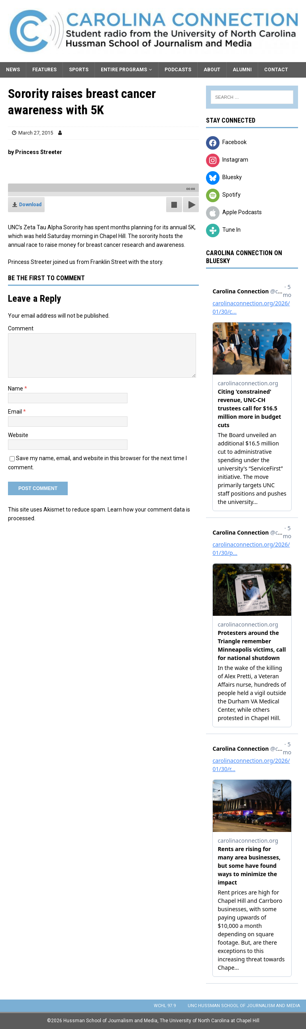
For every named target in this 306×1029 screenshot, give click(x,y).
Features (44, 69)
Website (18, 435)
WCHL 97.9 (165, 1005)
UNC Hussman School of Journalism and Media (244, 1005)
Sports (78, 69)
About (212, 69)
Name (16, 388)
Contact (276, 69)
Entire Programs (124, 69)
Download (30, 204)
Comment (20, 328)
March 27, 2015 (35, 133)
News (13, 69)
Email (15, 411)
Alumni (242, 69)
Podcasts (178, 69)
